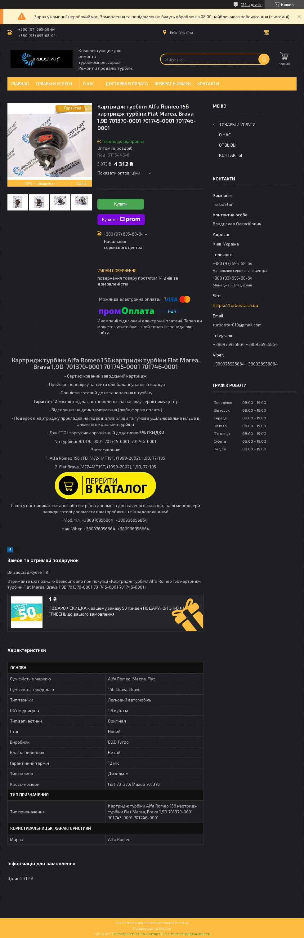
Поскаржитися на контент (137, 933)
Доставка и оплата (126, 83)
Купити (120, 203)
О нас (89, 83)
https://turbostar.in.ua (235, 305)
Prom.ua (182, 922)
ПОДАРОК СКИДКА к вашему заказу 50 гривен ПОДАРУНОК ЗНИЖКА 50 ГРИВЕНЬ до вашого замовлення (121, 611)
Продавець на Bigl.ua (152, 928)
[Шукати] (264, 59)
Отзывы (227, 145)
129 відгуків (251, 4)
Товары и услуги (53, 83)
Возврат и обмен (172, 83)
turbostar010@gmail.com (237, 324)
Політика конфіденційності (186, 933)
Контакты (208, 83)
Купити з (121, 219)
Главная (20, 83)
